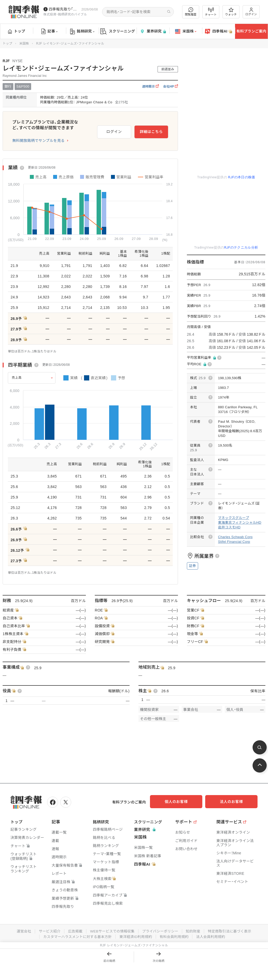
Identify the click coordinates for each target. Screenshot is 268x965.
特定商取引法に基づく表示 (232, 930)
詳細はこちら (151, 131)
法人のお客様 (233, 802)
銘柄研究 (82, 31)
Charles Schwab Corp (235, 537)
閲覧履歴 (191, 11)
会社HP (170, 86)
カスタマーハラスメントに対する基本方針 (76, 936)
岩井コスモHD (229, 527)
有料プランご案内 (251, 31)
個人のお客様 (181, 802)
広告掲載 (73, 930)
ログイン (251, 12)
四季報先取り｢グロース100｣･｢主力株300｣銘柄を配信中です (64, 9)
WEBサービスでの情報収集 (111, 930)
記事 (49, 31)
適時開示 (150, 86)
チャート (211, 12)
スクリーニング (117, 31)
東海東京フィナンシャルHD (239, 522)
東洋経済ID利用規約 (136, 936)
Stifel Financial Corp (234, 542)
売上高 (17, 377)
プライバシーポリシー (161, 930)
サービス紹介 (47, 930)
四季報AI (218, 31)
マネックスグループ (233, 518)
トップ (16, 31)
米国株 (185, 31)
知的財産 (194, 930)
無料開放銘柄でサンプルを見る (38, 140)
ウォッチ (231, 12)
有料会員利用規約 (175, 936)
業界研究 (153, 31)
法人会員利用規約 (213, 936)
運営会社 (20, 930)
